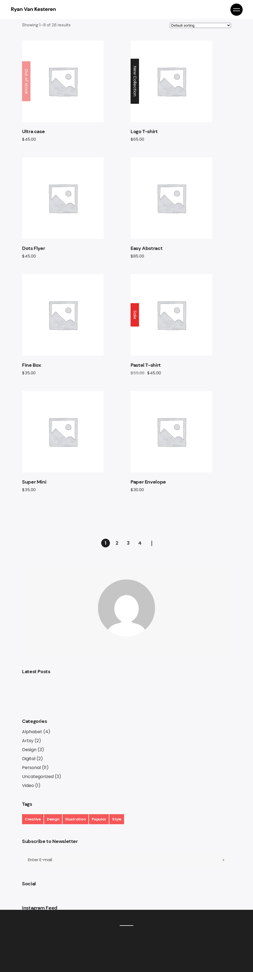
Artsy (27, 741)
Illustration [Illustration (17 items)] (75, 819)
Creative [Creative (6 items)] (33, 819)
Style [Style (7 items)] (116, 819)
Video (28, 785)
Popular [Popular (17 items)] (99, 819)
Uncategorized (38, 776)
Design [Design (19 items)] (53, 819)
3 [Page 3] (128, 543)
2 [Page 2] (117, 543)
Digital (28, 758)
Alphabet (32, 732)
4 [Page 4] (139, 543)
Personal (31, 767)
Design (29, 750)
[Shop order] (200, 25)
